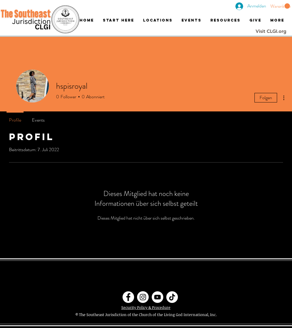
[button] (280, 6)
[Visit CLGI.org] (271, 31)
